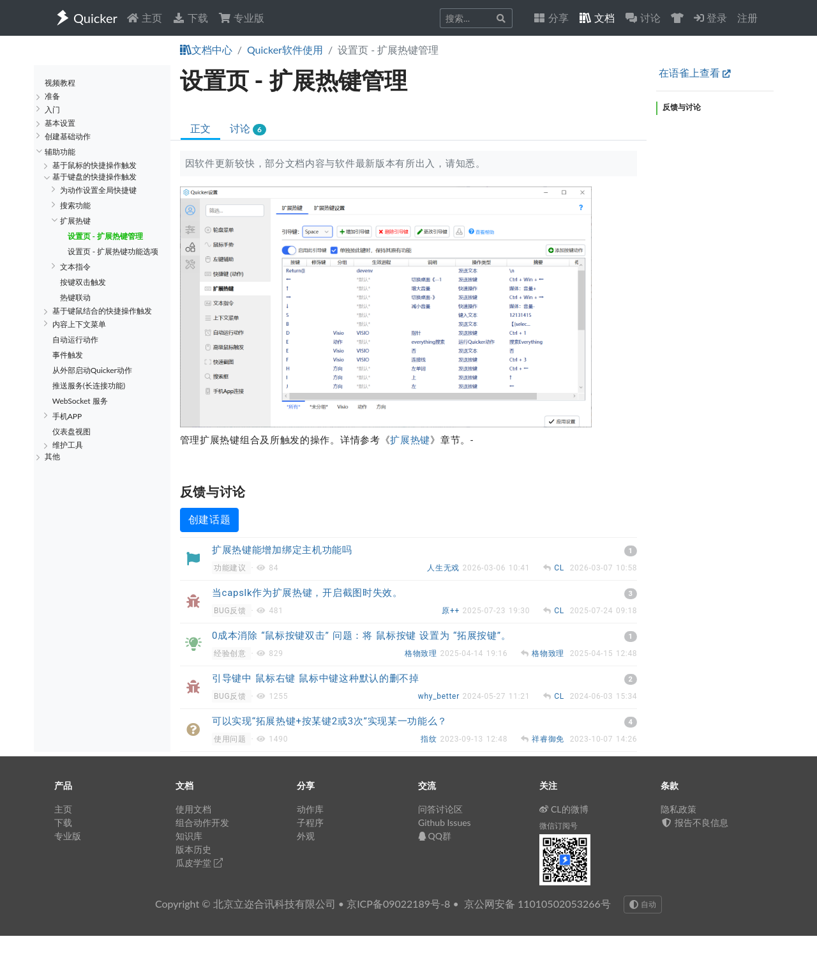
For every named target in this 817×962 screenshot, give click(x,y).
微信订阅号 (558, 825)
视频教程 (60, 83)
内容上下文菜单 (79, 324)
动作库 (310, 809)
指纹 (430, 739)
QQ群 (434, 835)
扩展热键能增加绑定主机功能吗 (282, 550)
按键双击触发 (83, 282)
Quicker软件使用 (285, 49)
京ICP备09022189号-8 (398, 903)
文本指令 (75, 266)
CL (560, 567)
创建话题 (209, 520)
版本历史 (193, 849)
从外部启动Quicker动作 (92, 370)
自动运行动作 (75, 339)
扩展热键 (75, 220)
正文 (200, 128)
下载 (190, 17)
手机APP (67, 416)
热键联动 (75, 297)
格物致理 (422, 653)
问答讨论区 (440, 809)
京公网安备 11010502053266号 (537, 903)
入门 (52, 109)
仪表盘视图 (71, 431)
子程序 (310, 822)
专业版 (241, 17)
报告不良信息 (694, 822)
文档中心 (206, 49)
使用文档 (193, 809)
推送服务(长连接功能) (88, 385)
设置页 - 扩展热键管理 (105, 236)
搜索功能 (75, 205)
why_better (440, 696)
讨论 (248, 128)
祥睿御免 (549, 739)
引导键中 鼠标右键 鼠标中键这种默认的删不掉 (315, 678)
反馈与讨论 (682, 107)
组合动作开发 (202, 822)
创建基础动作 (68, 136)
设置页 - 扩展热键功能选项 (113, 251)
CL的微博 (563, 809)
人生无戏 (444, 567)
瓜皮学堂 (199, 862)
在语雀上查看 (695, 72)
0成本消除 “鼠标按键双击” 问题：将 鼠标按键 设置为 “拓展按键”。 (361, 635)
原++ (452, 610)
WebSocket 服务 (80, 401)
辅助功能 (60, 152)
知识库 (189, 835)
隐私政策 (678, 809)
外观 (306, 835)
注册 (747, 17)
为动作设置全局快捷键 (98, 190)
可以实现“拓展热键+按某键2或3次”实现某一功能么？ (329, 721)
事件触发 (67, 355)
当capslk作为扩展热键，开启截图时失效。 (307, 593)
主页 (144, 17)
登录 (710, 17)
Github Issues (444, 822)
